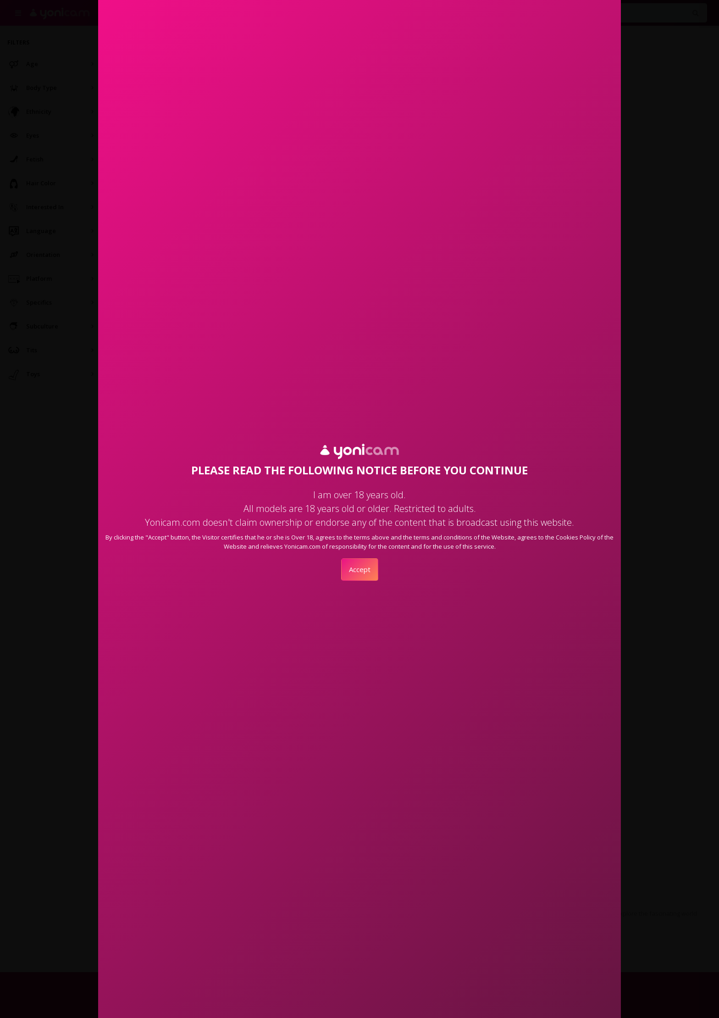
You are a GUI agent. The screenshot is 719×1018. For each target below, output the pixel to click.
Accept (360, 569)
